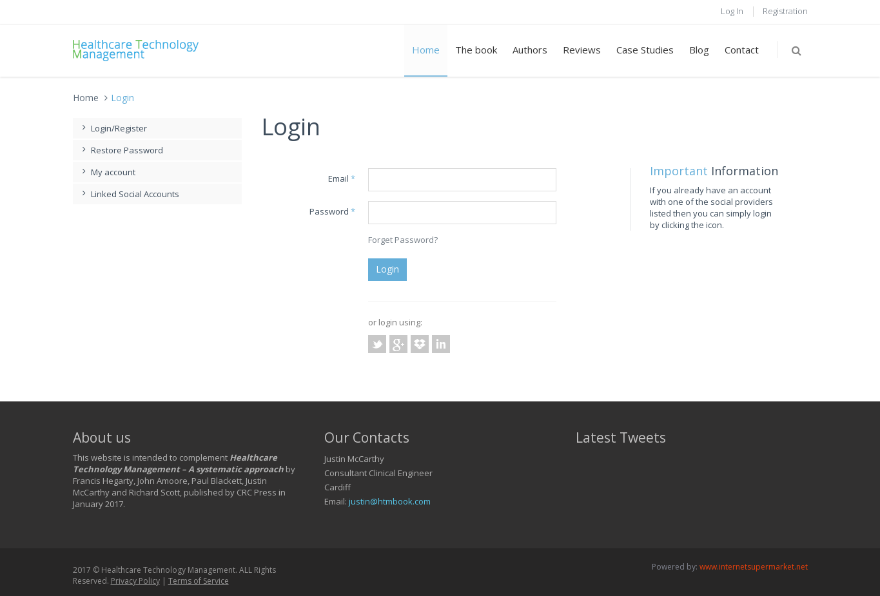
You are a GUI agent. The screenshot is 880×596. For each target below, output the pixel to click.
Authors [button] (530, 49)
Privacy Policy (135, 580)
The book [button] (476, 49)
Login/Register (113, 128)
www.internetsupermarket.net (753, 566)
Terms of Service (198, 580)
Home (426, 49)
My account (107, 172)
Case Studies (645, 49)
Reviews (582, 49)
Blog (699, 49)
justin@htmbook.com (390, 501)
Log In (732, 11)
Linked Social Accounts (129, 194)
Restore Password (121, 150)
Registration (785, 11)
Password (332, 211)
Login (387, 269)
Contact (742, 49)
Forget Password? (403, 239)
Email (341, 178)
